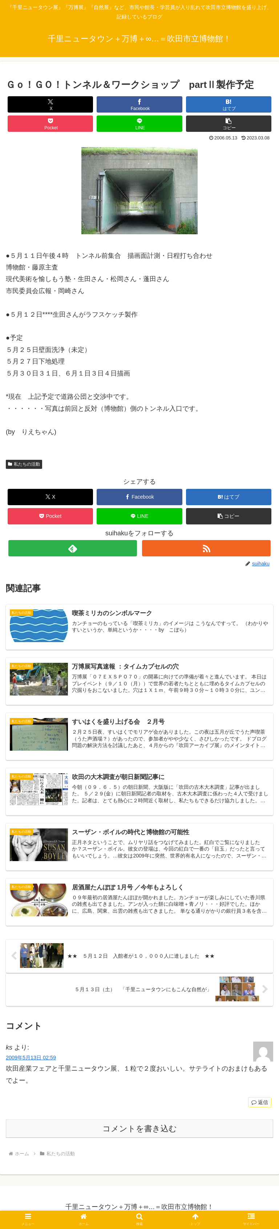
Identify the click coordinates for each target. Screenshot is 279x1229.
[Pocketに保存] (50, 123)
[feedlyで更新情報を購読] (72, 548)
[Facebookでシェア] (139, 104)
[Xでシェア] (50, 104)
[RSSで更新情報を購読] (206, 548)
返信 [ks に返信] (259, 1104)
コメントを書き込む (139, 1129)
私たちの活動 (24, 464)
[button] (229, 123)
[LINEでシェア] (139, 123)
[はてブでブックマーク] (229, 104)
